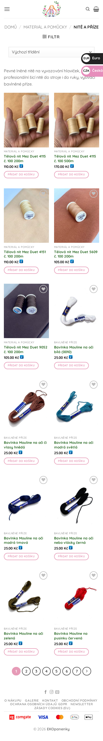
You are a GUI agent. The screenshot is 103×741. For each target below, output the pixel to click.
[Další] (86, 671)
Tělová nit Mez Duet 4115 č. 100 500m (75, 158)
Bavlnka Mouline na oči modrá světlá (73, 444)
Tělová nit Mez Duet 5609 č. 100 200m (76, 254)
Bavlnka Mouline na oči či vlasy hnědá (25, 444)
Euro (91, 58)
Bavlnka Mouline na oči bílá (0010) (73, 349)
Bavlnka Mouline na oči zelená (23, 635)
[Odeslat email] (57, 692)
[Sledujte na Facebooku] (46, 692)
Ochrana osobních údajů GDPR (38, 704)
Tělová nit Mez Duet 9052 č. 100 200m (25, 349)
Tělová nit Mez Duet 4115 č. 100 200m (25, 158)
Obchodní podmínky (79, 700)
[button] (7, 9)
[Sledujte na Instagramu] (52, 692)
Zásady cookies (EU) (52, 708)
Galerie (32, 700)
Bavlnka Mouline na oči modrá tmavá (23, 540)
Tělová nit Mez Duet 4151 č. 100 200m (25, 254)
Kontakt (50, 700)
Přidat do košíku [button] (21, 174)
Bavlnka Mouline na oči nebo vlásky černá (73, 540)
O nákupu (13, 700)
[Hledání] (88, 9)
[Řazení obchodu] (51, 52)
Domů (10, 27)
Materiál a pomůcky (45, 27)
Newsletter (82, 704)
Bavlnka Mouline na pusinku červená (71, 635)
